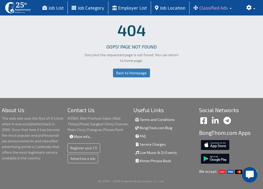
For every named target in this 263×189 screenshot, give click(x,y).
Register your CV (83, 148)
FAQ (140, 136)
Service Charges (150, 144)
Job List (53, 8)
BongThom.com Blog (153, 128)
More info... (80, 136)
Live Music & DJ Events (156, 152)
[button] (213, 7)
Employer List (129, 8)
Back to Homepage (131, 73)
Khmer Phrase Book (153, 161)
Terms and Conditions (155, 119)
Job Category (88, 8)
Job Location (170, 8)
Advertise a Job (82, 158)
